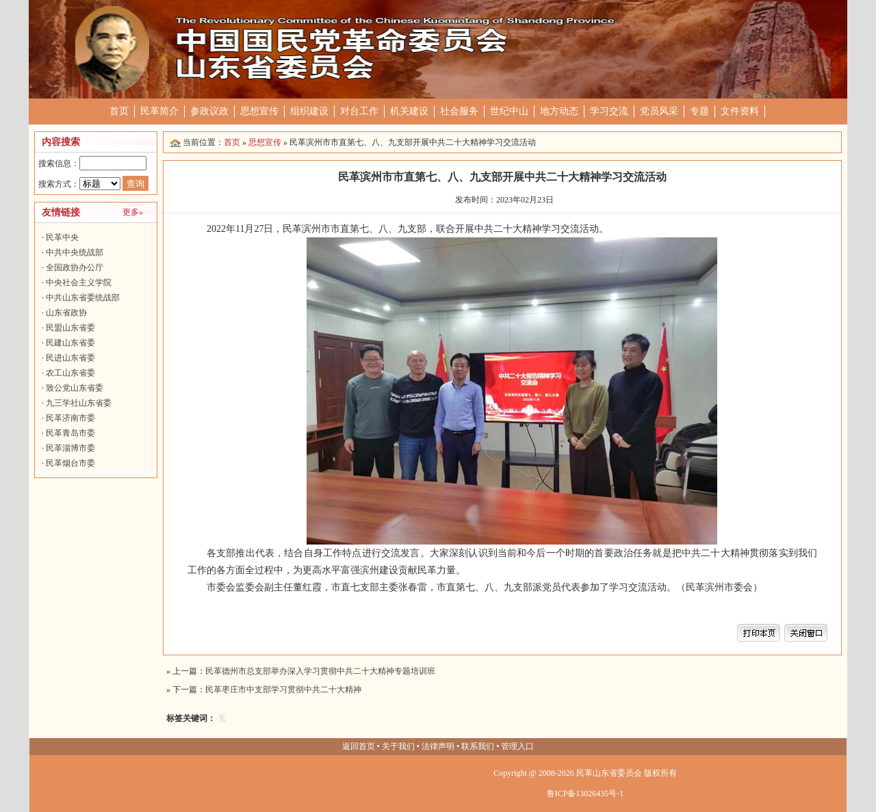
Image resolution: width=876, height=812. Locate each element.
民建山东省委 (70, 343)
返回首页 (358, 746)
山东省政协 (66, 312)
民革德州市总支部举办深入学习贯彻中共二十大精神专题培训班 (320, 671)
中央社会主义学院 (79, 282)
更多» (133, 212)
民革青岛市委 (70, 433)
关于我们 (398, 746)
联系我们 (477, 746)
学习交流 (609, 111)
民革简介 (159, 111)
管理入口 (517, 746)
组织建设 (309, 111)
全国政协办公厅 (74, 267)
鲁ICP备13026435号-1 (585, 793)
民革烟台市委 (70, 463)
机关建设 (409, 111)
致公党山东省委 (74, 388)
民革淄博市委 (70, 448)
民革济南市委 (70, 418)
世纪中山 (509, 111)
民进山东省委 (70, 358)
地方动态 (559, 111)
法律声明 (438, 746)
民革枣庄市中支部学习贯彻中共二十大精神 (283, 689)
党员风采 (659, 111)
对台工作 (359, 111)
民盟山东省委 (70, 327)
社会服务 (459, 111)
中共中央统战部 (74, 252)
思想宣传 (259, 111)
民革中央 (62, 237)
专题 (699, 111)
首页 (119, 111)
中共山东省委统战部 (83, 297)
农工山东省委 (70, 373)
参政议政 (209, 111)
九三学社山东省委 (79, 403)
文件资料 (740, 111)
